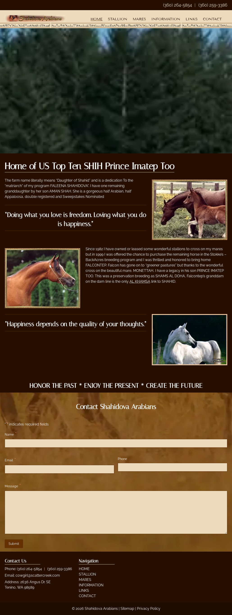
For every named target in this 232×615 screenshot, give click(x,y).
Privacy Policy (148, 608)
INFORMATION (165, 19)
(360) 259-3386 (212, 4)
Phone (122, 459)
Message (13, 486)
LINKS (192, 19)
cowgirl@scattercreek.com (38, 575)
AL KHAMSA (140, 281)
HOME (96, 19)
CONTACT (212, 19)
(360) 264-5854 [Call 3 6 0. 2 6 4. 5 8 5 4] (29, 569)
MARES (139, 19)
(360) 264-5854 (177, 4)
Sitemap (127, 608)
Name (10, 434)
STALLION (117, 19)
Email (10, 460)
